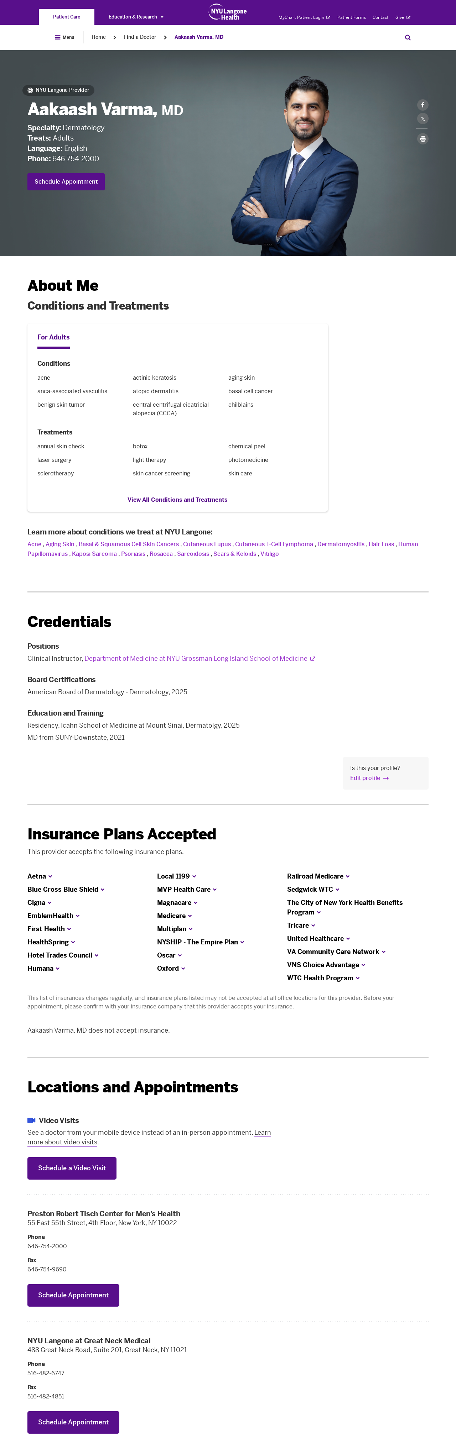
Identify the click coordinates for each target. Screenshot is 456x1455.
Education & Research (136, 17)
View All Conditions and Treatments (178, 499)
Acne (34, 544)
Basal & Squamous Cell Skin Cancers (129, 544)
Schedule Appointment (66, 181)
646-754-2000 (75, 158)
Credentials (69, 622)
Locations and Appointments (132, 1087)
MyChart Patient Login (304, 17)
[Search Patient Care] (407, 37)
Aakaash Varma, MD (199, 37)
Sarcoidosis (193, 553)
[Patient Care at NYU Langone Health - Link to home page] (228, 12)
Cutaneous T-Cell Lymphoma (274, 544)
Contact (381, 17)
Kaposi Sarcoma (94, 553)
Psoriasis (133, 553)
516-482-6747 (45, 1373)
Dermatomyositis (340, 544)
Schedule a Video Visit (72, 1168)
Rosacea (161, 553)
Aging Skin (60, 544)
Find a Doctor (140, 37)
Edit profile (365, 778)
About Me (62, 285)
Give (402, 17)
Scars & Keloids (234, 553)
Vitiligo (269, 553)
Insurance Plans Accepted (122, 834)
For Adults (53, 337)
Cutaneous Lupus (207, 544)
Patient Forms (351, 17)
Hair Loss (381, 544)
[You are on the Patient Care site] (66, 17)
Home (99, 37)
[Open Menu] (64, 37)
